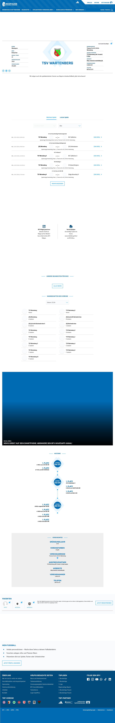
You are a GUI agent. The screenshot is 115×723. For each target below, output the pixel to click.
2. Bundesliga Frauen (65, 693)
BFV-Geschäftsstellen (36, 687)
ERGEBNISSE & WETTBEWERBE (11, 10)
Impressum (110, 710)
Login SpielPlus (35, 693)
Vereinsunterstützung (8, 687)
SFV (3, 710)
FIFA (17, 710)
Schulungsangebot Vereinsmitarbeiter (41, 684)
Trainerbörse (34, 690)
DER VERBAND (81, 10)
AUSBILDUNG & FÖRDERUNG (65, 10)
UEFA (12, 710)
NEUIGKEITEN (26, 10)
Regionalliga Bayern (65, 687)
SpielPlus (89, 2)
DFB (8, 710)
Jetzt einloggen (105, 3)
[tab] (51, 118)
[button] (3, 70)
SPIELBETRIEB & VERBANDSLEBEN (44, 10)
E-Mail (88, 56)
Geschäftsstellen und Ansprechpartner (14, 681)
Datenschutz (101, 710)
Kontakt (4, 693)
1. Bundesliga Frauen (65, 690)
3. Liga (61, 684)
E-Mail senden (64, 564)
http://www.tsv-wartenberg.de (95, 60)
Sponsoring (5, 684)
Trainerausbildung (36, 681)
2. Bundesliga (63, 681)
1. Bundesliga (63, 678)
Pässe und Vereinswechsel (38, 678)
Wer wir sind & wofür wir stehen (12, 678)
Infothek (96, 2)
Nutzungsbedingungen (89, 710)
